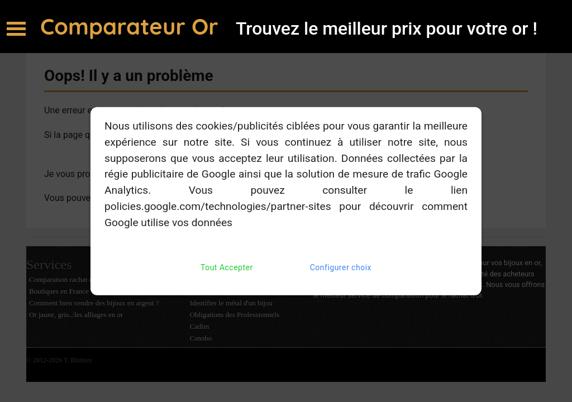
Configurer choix (341, 267)
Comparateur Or (132, 26)
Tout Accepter (227, 267)
